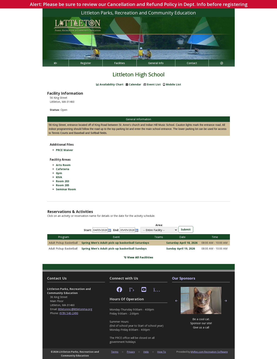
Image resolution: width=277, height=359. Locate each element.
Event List (154, 84)
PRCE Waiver (64, 150)
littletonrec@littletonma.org (75, 309)
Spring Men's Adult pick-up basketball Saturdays (115, 243)
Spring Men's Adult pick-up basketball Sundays (114, 248)
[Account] (222, 63)
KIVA (59, 177)
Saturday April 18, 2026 (181, 243)
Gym (59, 173)
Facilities (119, 63)
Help (146, 351)
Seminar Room (66, 189)
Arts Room (63, 165)
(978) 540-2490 (68, 313)
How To (161, 351)
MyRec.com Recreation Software (209, 351)
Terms (114, 351)
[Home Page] (55, 63)
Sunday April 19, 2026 (180, 248)
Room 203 (62, 181)
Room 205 (62, 185)
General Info (156, 63)
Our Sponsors (183, 278)
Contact (192, 63)
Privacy (131, 351)
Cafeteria (62, 169)
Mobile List (173, 84)
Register (85, 63)
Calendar (135, 84)
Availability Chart (109, 84)
